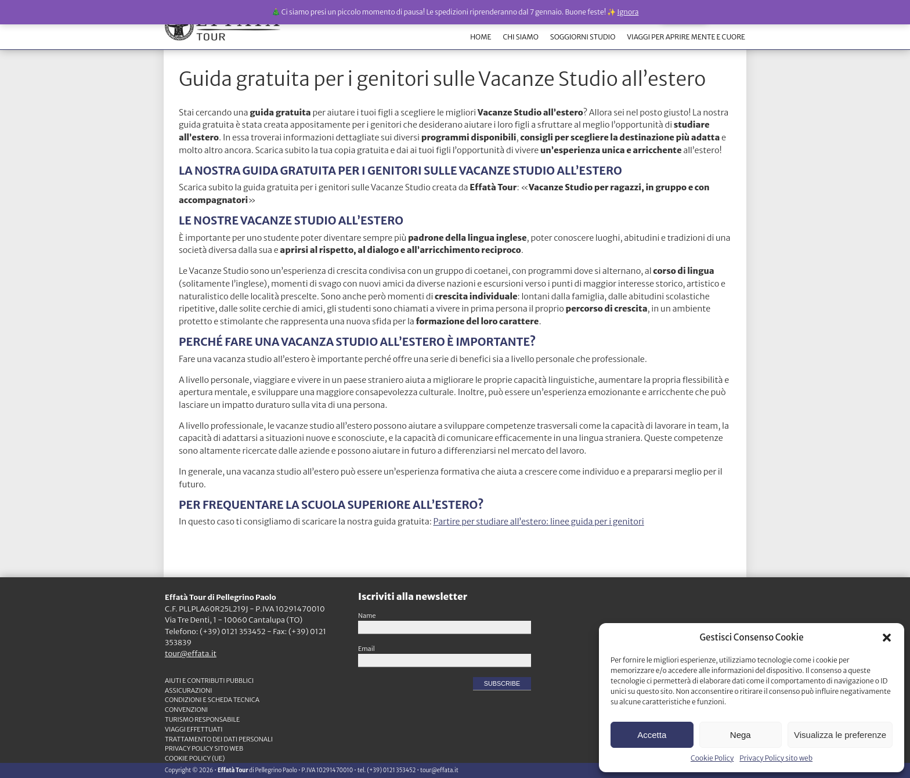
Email (366, 649)
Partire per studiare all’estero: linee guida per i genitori (539, 521)
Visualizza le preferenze (840, 735)
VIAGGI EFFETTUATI (194, 729)
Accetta (651, 735)
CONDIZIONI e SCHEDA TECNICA (212, 700)
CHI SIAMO (520, 36)
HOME (480, 36)
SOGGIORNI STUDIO (582, 36)
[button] (887, 637)
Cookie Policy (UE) (195, 758)
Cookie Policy (712, 758)
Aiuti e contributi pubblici (209, 680)
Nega (740, 735)
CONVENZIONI (186, 709)
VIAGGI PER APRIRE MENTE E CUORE (686, 36)
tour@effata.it (190, 653)
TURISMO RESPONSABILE (202, 719)
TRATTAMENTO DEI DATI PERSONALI (219, 739)
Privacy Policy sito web (776, 758)
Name (367, 615)
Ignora (628, 12)
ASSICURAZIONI (188, 690)
